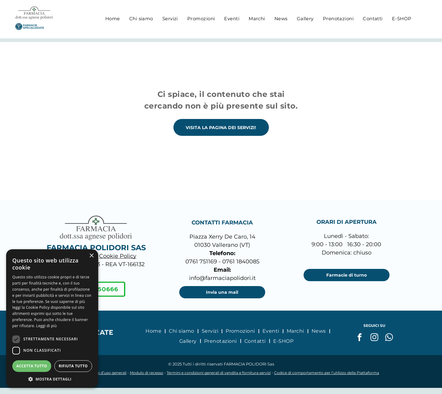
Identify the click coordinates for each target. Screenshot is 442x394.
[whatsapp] (389, 338)
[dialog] (52, 318)
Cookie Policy (117, 256)
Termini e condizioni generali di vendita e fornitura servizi (219, 372)
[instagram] (374, 338)
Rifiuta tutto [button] (73, 366)
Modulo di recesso (146, 372)
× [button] (91, 256)
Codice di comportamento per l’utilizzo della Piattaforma (326, 372)
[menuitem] (113, 18)
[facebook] (360, 338)
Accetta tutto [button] (31, 366)
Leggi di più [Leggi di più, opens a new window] (46, 325)
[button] (52, 379)
